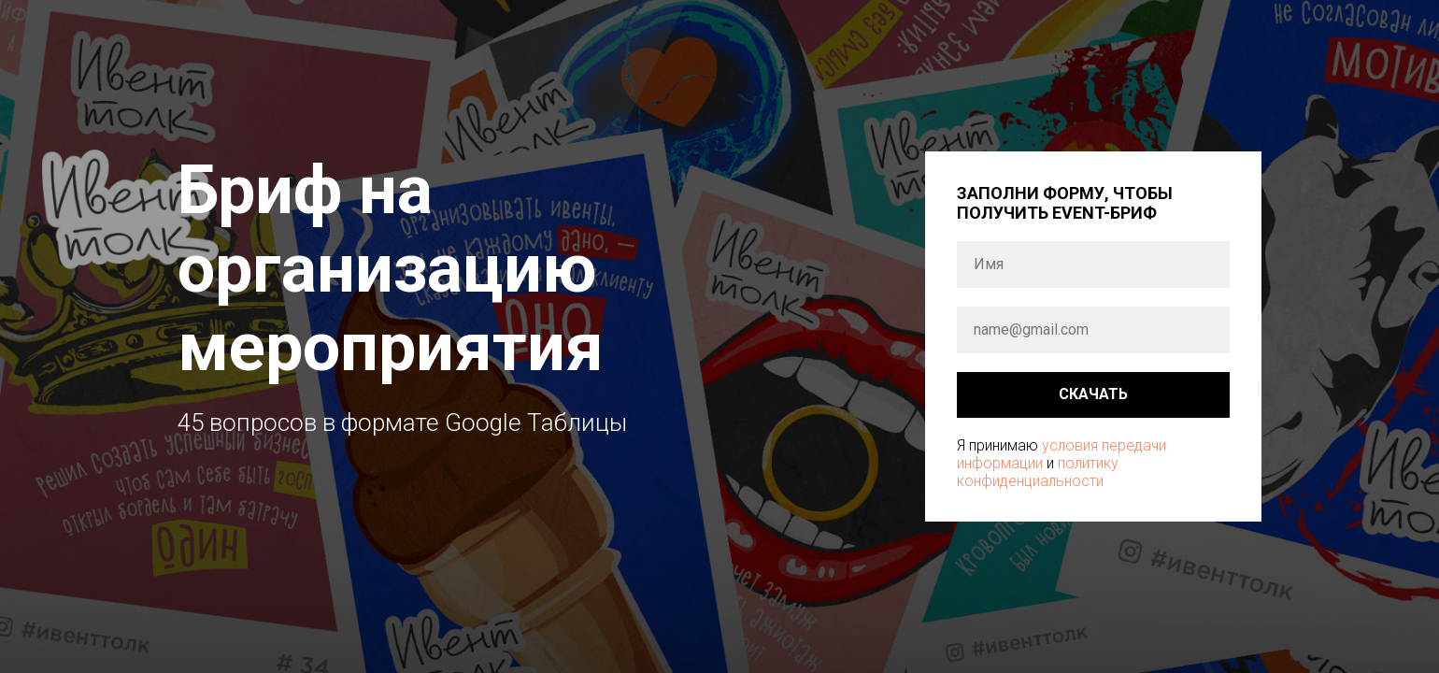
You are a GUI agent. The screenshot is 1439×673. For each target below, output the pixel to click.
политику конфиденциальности (1037, 472)
